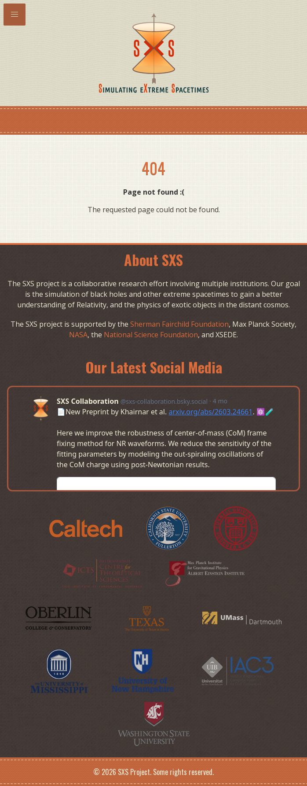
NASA (78, 334)
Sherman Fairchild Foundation (179, 324)
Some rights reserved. (183, 772)
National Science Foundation (151, 334)
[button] (15, 15)
